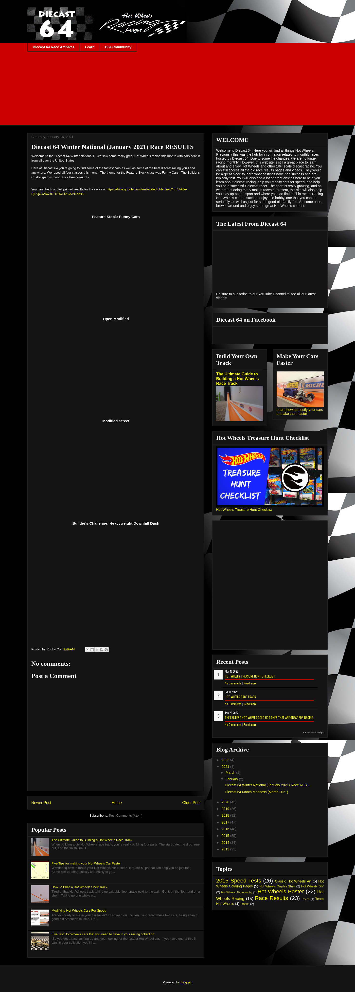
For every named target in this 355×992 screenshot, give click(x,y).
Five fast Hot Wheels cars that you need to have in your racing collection (103, 934)
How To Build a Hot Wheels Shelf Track (79, 887)
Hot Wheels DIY (312, 886)
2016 (226, 829)
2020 (226, 802)
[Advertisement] (177, 88)
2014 (226, 843)
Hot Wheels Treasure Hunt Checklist (244, 510)
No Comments (233, 683)
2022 (226, 760)
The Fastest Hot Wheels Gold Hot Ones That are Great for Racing (269, 717)
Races (306, 899)
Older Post (191, 803)
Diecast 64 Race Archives (53, 47)
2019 (226, 809)
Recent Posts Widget (313, 732)
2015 (226, 836)
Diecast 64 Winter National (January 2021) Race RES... (267, 785)
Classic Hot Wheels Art (293, 881)
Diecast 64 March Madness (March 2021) (256, 792)
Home (117, 803)
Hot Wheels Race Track (240, 696)
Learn (89, 47)
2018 (226, 815)
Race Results (271, 898)
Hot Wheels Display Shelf (277, 886)
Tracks (244, 904)
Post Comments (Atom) (125, 815)
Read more (250, 683)
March (231, 772)
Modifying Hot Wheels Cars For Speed (79, 910)
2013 (226, 849)
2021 (226, 767)
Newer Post (41, 803)
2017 (226, 822)
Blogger (185, 982)
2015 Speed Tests (238, 881)
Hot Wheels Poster (280, 891)
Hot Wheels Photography (236, 892)
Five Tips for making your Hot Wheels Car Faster (86, 863)
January (232, 779)
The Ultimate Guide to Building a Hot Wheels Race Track (92, 840)
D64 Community (118, 47)
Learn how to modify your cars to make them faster (300, 412)
